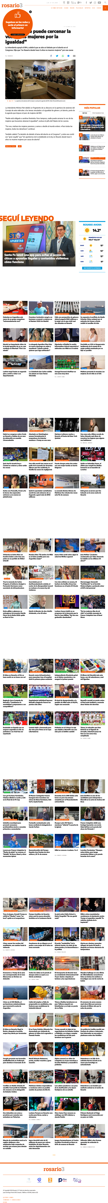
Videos (99, 8)
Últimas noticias (56, 8)
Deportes (87, 8)
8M (19, 146)
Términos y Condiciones (11, 1200)
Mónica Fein (10, 146)
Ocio (93, 8)
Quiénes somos (8, 1197)
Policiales (79, 8)
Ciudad (66, 8)
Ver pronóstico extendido (92, 268)
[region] (54, 18)
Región (72, 8)
